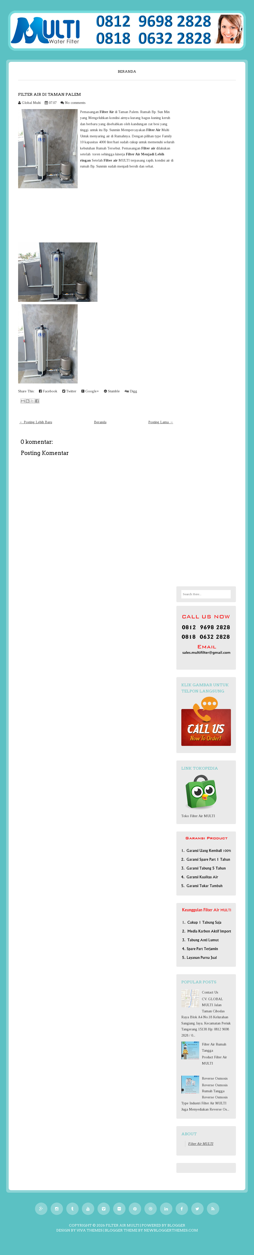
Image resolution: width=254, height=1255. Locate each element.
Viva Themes (90, 1230)
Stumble (112, 391)
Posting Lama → (160, 422)
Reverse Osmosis (215, 1078)
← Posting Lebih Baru (35, 422)
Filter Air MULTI (200, 1144)
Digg (131, 391)
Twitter (69, 391)
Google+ (90, 391)
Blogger (176, 1225)
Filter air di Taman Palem (49, 94)
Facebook (48, 391)
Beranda (127, 71)
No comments (75, 103)
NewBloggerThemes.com (171, 1230)
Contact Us (210, 992)
